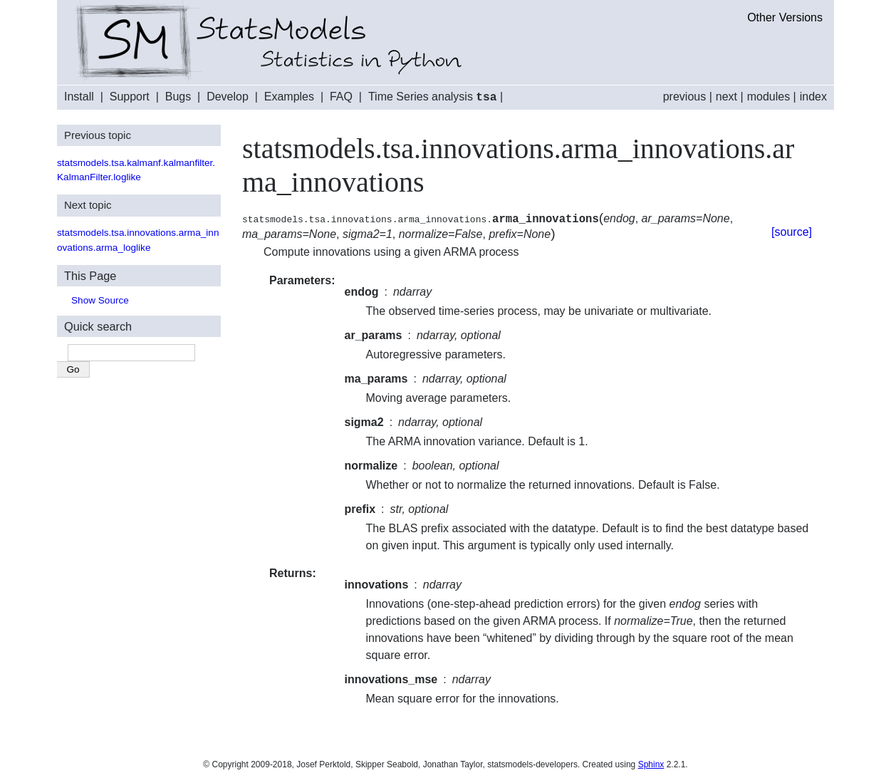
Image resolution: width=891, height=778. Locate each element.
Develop (228, 97)
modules (768, 96)
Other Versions (785, 17)
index (813, 96)
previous (684, 96)
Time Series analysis (432, 97)
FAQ (341, 97)
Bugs (178, 97)
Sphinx (651, 764)
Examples (289, 97)
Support (130, 97)
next (726, 96)
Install (79, 97)
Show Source (100, 299)
